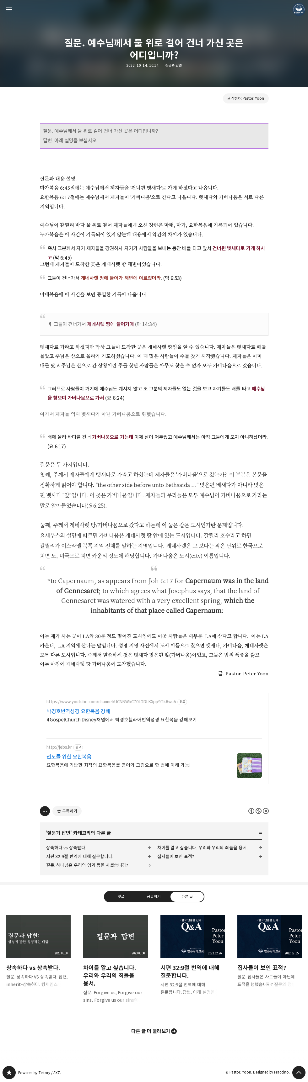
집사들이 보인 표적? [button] (269, 956)
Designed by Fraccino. (271, 1072)
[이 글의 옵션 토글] (45, 811)
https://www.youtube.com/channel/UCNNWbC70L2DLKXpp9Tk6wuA (111, 702)
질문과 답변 (173, 65)
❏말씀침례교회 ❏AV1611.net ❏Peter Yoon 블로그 (9, 1072)
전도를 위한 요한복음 (69, 756)
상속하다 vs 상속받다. (66, 848)
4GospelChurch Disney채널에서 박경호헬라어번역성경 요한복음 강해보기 (121, 720)
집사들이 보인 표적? (175, 856)
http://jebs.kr (59, 747)
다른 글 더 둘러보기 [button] (150, 1031)
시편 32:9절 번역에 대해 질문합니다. (80, 856)
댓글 (120, 896)
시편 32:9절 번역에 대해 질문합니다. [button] (192, 960)
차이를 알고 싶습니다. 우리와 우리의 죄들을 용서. (202, 848)
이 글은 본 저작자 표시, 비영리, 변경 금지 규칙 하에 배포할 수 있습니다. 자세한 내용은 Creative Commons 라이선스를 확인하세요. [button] (258, 811)
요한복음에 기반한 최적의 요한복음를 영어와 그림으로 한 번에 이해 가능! (118, 765)
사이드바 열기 (9, 9)
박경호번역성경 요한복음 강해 (78, 711)
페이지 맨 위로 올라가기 (298, 1072)
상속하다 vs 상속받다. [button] (38, 956)
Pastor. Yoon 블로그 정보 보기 (298, 9)
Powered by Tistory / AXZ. (39, 1072)
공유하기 (154, 896)
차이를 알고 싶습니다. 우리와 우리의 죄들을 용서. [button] (115, 964)
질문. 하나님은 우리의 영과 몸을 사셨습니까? (87, 865)
